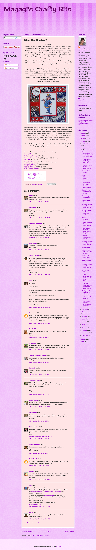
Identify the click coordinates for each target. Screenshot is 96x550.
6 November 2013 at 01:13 (39, 421)
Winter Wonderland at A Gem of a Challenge (87, 154)
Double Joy (86, 247)
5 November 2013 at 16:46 (39, 374)
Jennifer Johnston (35, 223)
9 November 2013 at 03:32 (39, 506)
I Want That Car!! (86, 171)
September (86, 312)
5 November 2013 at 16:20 (39, 362)
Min (30, 485)
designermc (33, 207)
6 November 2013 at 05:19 (39, 439)
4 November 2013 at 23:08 (39, 218)
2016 (82, 133)
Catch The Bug (29, 164)
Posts (7, 65)
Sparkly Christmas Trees (86, 237)
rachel (31, 195)
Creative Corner (30, 162)
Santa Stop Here (86, 200)
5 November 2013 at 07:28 (39, 307)
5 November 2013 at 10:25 (39, 337)
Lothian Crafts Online (87, 297)
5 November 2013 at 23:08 (39, 407)
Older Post (69, 531)
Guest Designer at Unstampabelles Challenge (87, 278)
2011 (82, 342)
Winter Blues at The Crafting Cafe (86, 212)
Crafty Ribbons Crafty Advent (85, 177)
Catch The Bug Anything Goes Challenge (46, 491)
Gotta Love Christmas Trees (86, 191)
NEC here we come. (86, 260)
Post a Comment (33, 523)
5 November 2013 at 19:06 (39, 394)
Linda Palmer (33, 400)
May (84, 324)
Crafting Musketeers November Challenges (87, 286)
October (85, 309)
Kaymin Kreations (35, 504)
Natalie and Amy (30, 156)
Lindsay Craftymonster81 (38, 355)
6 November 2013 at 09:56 (39, 465)
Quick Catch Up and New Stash (87, 251)
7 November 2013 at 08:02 (39, 480)
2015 (82, 136)
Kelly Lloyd (32, 243)
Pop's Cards (33, 459)
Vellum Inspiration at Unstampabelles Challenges (87, 221)
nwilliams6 (32, 343)
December (85, 143)
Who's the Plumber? (86, 271)
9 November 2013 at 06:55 (39, 519)
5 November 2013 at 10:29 (39, 350)
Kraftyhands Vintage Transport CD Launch (86, 185)
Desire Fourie (33, 427)
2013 (82, 141)
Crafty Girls (28, 166)
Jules (30, 280)
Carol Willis (33, 329)
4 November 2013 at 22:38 (39, 202)
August (85, 316)
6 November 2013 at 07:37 (39, 453)
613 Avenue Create (31, 168)
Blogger (59, 546)
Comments (9, 68)
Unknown (32, 313)
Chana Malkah (34, 255)
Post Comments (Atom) (40, 535)
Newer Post (27, 531)
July (84, 319)
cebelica (31, 471)
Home (48, 531)
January (85, 335)
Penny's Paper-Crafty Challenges (87, 166)
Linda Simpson (34, 380)
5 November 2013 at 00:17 (39, 250)
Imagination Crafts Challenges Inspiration (86, 230)
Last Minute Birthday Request (86, 160)
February (85, 333)
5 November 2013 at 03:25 (39, 275)
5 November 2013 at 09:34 (39, 323)
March (84, 330)
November (85, 148)
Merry (31, 512)
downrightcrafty (34, 444)
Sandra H (32, 368)
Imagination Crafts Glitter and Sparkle (86, 303)
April (84, 327)
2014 (82, 138)
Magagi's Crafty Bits (37, 9)
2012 (82, 339)
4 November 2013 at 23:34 (39, 237)
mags (82, 47)
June (84, 322)
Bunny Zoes (28, 154)
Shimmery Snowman (86, 196)
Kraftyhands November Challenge (86, 292)
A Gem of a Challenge (86, 256)
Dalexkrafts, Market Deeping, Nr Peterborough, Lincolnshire (85, 122)
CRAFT (27, 160)
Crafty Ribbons (30, 158)
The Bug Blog (49, 495)
